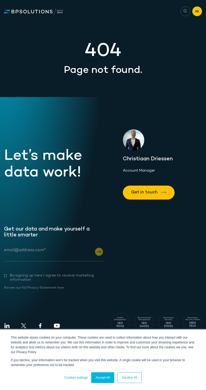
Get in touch (145, 192)
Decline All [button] (129, 378)
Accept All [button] (103, 378)
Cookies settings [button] (76, 378)
